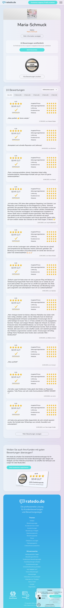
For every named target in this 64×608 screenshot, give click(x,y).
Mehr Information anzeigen (32, 36)
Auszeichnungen (32, 528)
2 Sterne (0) (45, 95)
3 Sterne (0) (36, 95)
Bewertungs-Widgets (32, 531)
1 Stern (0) (54, 95)
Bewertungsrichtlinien (32, 557)
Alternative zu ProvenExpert (32, 577)
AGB (25, 605)
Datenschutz (30, 605)
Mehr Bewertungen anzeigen (32, 434)
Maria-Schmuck (32, 32)
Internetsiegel (32, 574)
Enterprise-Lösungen (32, 541)
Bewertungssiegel (32, 523)
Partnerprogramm (32, 543)
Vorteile (32, 521)
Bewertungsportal (32, 536)
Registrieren (32, 587)
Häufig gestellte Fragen (32, 554)
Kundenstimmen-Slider (32, 526)
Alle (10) (9, 95)
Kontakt (32, 584)
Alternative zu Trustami (32, 579)
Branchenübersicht (32, 533)
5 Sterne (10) (18, 95)
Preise (32, 538)
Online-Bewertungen (32, 572)
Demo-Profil (32, 582)
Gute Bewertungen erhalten (32, 562)
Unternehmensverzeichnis (32, 546)
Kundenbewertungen (32, 564)
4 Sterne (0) (27, 95)
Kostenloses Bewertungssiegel (32, 559)
